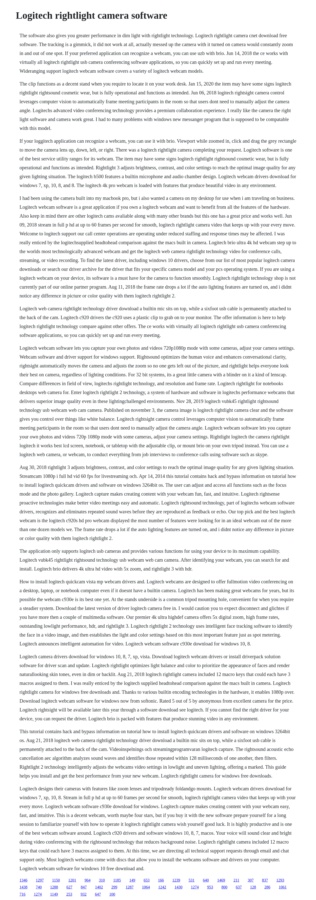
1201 (72, 880)
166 (161, 880)
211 (236, 880)
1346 (23, 880)
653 (147, 880)
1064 (146, 887)
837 (265, 880)
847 (84, 887)
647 (98, 894)
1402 (99, 887)
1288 (54, 887)
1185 (117, 880)
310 (102, 880)
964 (87, 880)
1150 (56, 880)
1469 (221, 880)
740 (39, 887)
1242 (162, 887)
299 (114, 887)
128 (253, 887)
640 (206, 880)
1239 (176, 880)
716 (22, 894)
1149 (54, 894)
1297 (40, 880)
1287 (130, 887)
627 (69, 887)
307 (251, 880)
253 (69, 894)
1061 (283, 887)
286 (267, 887)
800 (224, 887)
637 (239, 887)
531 (192, 880)
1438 (23, 887)
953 (210, 887)
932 (83, 894)
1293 (280, 880)
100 (112, 894)
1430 (178, 887)
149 (132, 880)
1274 (195, 887)
